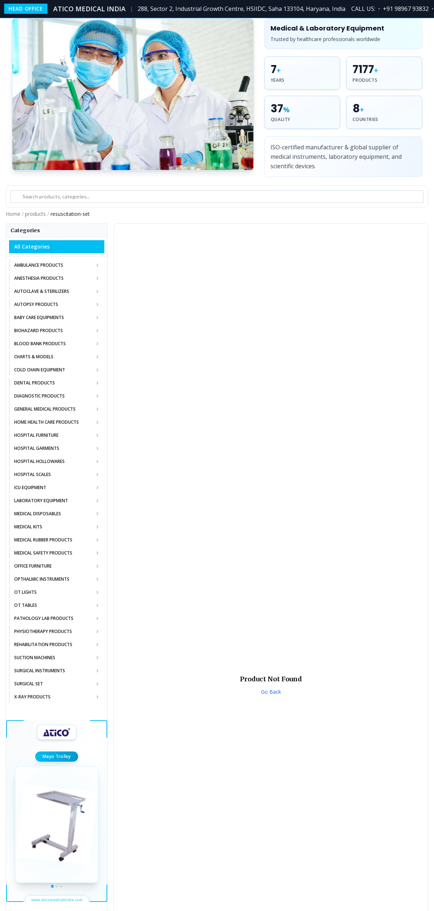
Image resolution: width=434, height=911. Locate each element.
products (35, 213)
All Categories (31, 246)
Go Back (271, 691)
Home (13, 213)
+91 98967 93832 (408, 9)
